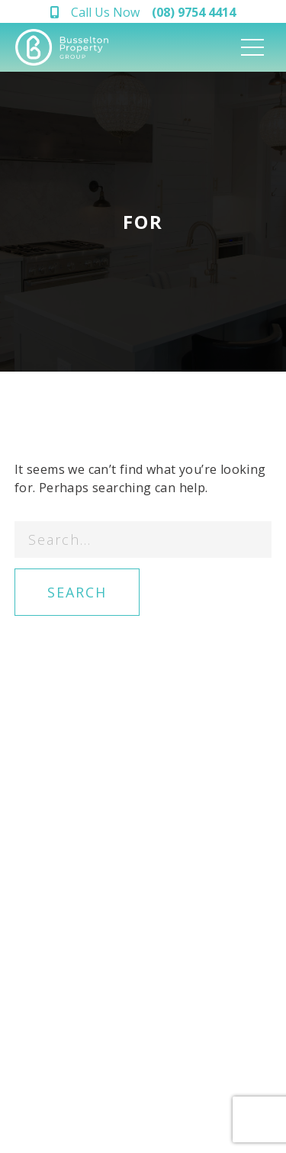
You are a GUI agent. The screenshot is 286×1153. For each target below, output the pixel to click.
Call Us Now (153, 12)
